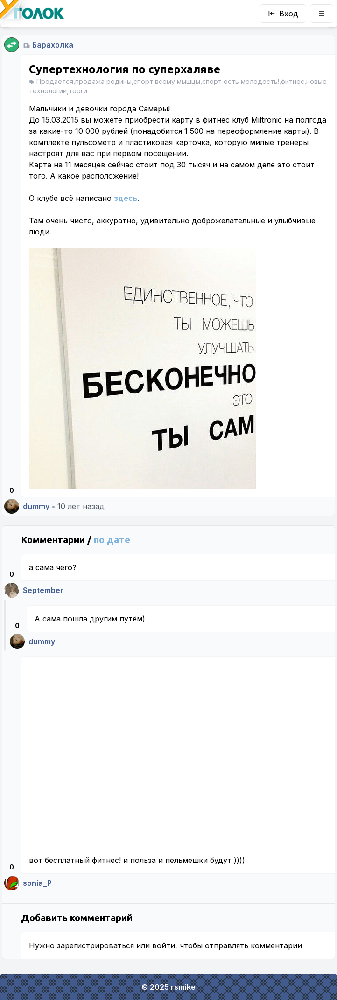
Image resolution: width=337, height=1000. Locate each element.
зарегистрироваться (95, 945)
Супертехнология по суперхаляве (124, 69)
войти (163, 945)
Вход (283, 13)
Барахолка (52, 44)
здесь (126, 198)
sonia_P (37, 883)
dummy (36, 506)
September (43, 590)
